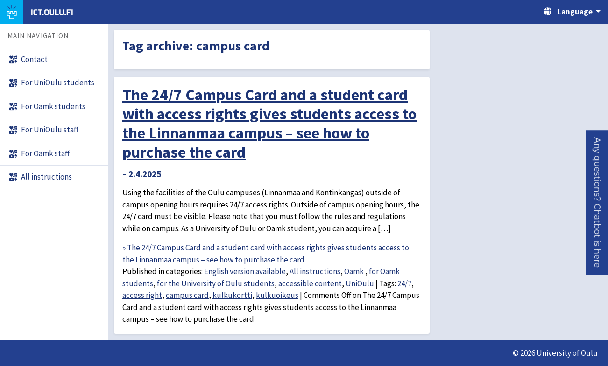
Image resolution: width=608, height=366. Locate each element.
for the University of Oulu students (216, 283)
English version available (245, 271)
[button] (597, 202)
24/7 (404, 283)
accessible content (310, 283)
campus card (187, 295)
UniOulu (360, 283)
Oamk (354, 271)
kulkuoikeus (277, 295)
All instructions (315, 271)
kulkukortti (232, 295)
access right (142, 295)
